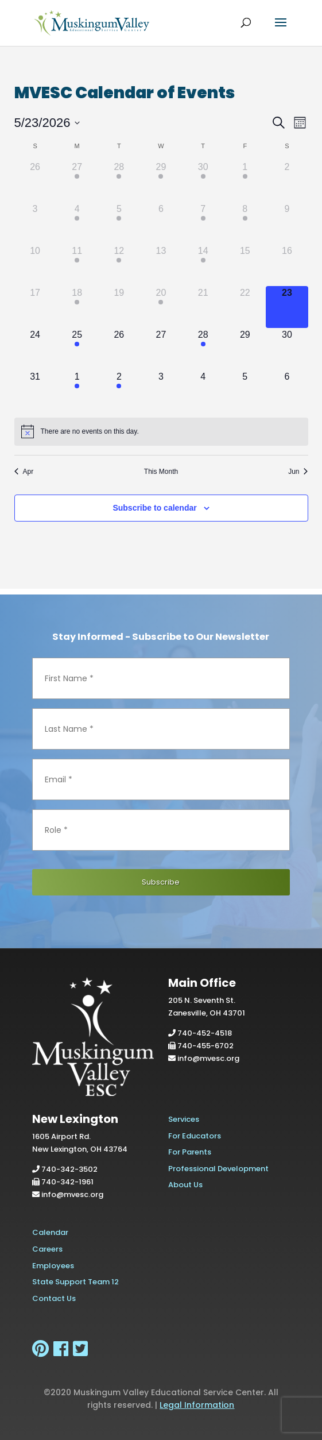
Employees (53, 1265)
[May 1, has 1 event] (245, 181)
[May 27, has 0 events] (161, 349)
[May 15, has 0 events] (245, 265)
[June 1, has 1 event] (77, 391)
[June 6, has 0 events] (287, 391)
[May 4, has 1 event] (77, 223)
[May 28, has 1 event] (203, 349)
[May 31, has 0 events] (35, 391)
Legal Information (197, 1405)
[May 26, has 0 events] (119, 349)
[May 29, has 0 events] (245, 349)
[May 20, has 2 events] (161, 307)
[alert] (161, 431)
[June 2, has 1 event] (119, 391)
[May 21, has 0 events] (203, 307)
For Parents (189, 1151)
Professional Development (218, 1168)
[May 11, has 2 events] (77, 265)
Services (183, 1119)
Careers (47, 1249)
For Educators (194, 1135)
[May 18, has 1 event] (77, 307)
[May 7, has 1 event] (203, 223)
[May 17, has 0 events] (35, 307)
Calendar (50, 1232)
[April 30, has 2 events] (203, 181)
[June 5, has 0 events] (245, 391)
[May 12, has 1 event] (119, 265)
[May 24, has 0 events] (35, 349)
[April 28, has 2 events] (119, 181)
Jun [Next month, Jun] (298, 472)
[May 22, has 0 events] (245, 307)
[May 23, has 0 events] (287, 307)
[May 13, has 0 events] (161, 265)
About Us (185, 1184)
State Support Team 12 (75, 1281)
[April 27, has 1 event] (77, 181)
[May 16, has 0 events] (287, 265)
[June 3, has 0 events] (161, 391)
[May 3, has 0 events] (35, 223)
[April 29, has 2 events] (161, 181)
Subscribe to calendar (154, 507)
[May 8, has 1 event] (245, 223)
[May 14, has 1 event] (203, 265)
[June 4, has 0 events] (203, 391)
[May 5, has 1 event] (119, 223)
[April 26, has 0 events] (35, 181)
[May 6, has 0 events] (161, 223)
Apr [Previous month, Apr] (24, 472)
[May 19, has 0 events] (119, 307)
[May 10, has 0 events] (35, 265)
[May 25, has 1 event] (77, 349)
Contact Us (54, 1298)
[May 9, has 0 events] (287, 223)
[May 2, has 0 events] (287, 181)
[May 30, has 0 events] (287, 349)
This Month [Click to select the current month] (161, 472)
